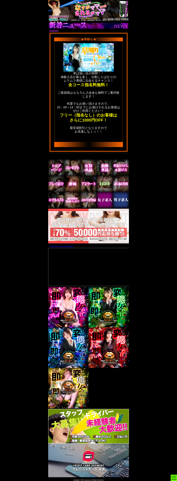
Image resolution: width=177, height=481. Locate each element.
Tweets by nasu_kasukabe (61, 246)
